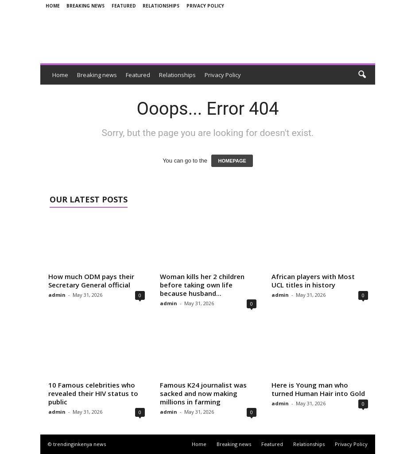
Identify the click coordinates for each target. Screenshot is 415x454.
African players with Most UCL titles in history (313, 280)
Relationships (161, 6)
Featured (124, 6)
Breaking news (85, 6)
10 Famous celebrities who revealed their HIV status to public (93, 393)
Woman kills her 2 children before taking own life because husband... (202, 285)
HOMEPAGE (232, 160)
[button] (362, 75)
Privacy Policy (205, 6)
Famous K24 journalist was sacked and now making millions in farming (203, 393)
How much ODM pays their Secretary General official (91, 280)
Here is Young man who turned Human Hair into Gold (318, 389)
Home (53, 6)
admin (57, 294)
